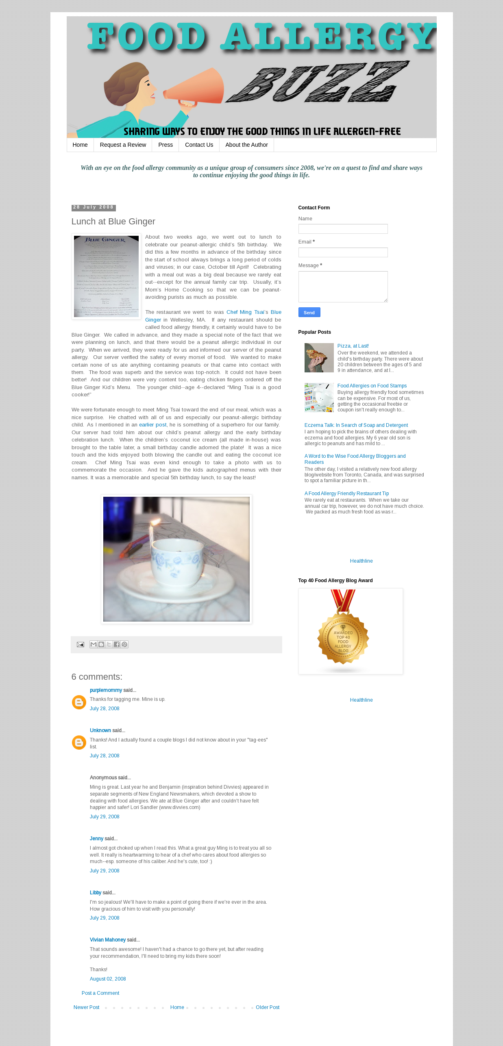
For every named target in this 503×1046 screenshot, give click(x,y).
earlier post (152, 425)
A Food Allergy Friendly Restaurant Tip (347, 493)
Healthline (361, 561)
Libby (95, 893)
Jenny (96, 839)
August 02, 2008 (108, 979)
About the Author (247, 144)
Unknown (100, 730)
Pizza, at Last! (353, 346)
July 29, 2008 (105, 817)
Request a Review (123, 144)
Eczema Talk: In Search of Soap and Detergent (356, 425)
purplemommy (106, 690)
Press (165, 144)
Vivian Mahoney (108, 940)
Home (80, 144)
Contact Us (199, 144)
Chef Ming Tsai (245, 312)
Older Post (267, 1007)
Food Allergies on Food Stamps (372, 386)
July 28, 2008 (105, 708)
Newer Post (86, 1007)
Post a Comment (100, 993)
